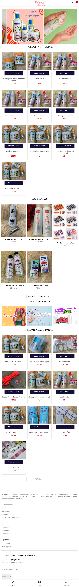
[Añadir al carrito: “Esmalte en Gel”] (14, 462)
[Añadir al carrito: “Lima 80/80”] (65, 427)
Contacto (5, 514)
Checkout (5, 533)
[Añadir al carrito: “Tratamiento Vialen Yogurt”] (39, 356)
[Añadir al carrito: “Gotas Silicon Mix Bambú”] (39, 146)
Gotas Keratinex (65, 79)
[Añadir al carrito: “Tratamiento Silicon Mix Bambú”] (65, 146)
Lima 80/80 (65, 432)
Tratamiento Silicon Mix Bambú (65, 152)
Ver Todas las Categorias (38, 297)
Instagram (6, 547)
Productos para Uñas (13, 239)
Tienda (4, 508)
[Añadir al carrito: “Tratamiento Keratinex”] (14, 110)
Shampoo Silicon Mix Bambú (39, 397)
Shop (13, 317)
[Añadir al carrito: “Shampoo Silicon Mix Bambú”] (39, 392)
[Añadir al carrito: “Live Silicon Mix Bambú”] (14, 183)
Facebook (6, 543)
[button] (75, 2)
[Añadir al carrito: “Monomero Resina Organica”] (39, 427)
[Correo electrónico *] (12, 569)
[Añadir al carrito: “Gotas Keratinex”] (65, 73)
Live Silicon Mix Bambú (13, 188)
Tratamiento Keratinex (13, 116)
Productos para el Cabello (39, 239)
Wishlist (4, 524)
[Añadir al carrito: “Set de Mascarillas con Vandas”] (14, 392)
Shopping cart (7, 530)
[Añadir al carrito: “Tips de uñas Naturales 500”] (65, 356)
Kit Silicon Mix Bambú (13, 151)
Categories (6, 511)
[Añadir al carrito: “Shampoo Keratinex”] (65, 110)
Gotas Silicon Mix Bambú (39, 151)
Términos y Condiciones (11, 517)
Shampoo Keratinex (65, 116)
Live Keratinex (39, 116)
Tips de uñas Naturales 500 (65, 362)
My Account (6, 527)
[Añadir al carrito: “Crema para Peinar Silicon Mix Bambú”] (14, 73)
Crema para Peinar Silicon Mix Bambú (14, 80)
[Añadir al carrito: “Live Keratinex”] (39, 110)
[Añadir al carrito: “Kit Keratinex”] (39, 73)
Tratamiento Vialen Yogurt (39, 362)
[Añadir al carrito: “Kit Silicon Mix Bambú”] (14, 146)
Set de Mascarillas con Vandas (13, 397)
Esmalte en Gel (13, 467)
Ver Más (38, 479)
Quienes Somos (7, 505)
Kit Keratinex (39, 79)
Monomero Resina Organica (39, 432)
